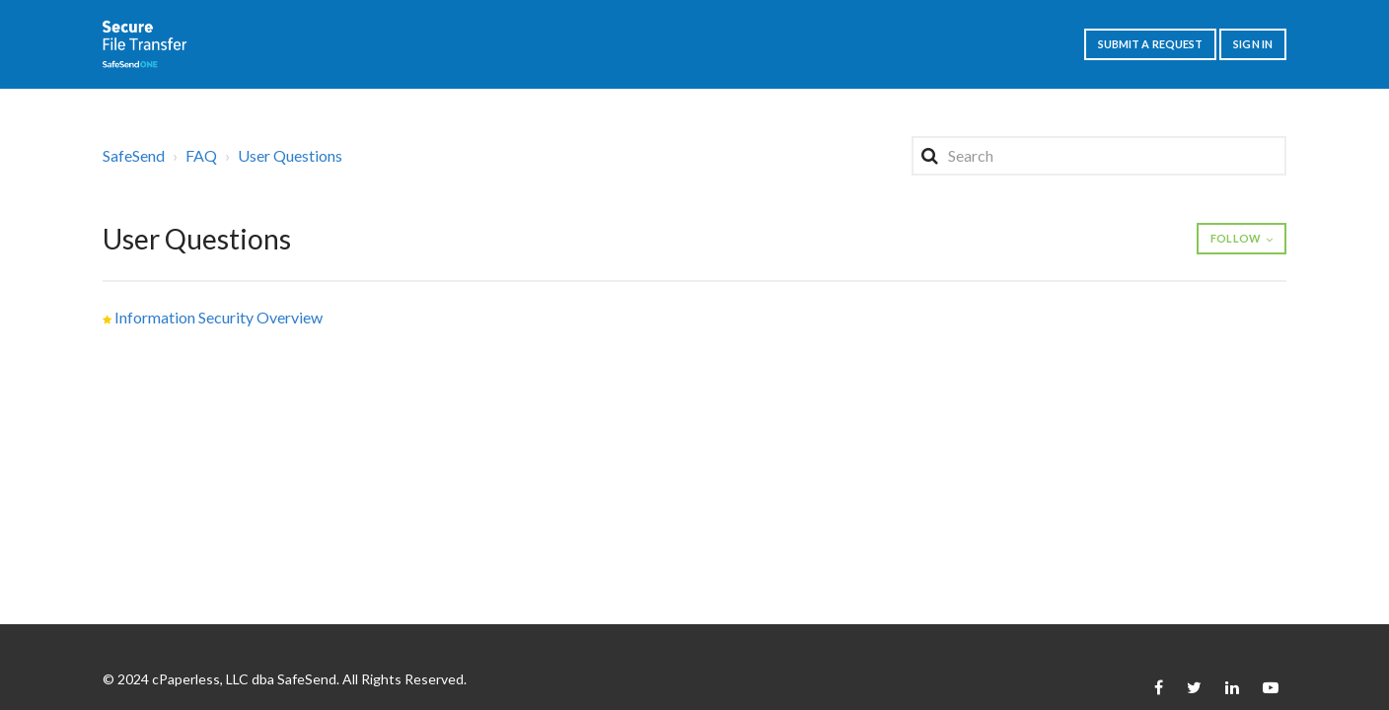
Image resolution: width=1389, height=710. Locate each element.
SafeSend (134, 155)
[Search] (1099, 156)
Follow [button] (1235, 238)
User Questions (290, 155)
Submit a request (1151, 43)
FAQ (201, 155)
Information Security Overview (218, 317)
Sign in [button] (1253, 43)
